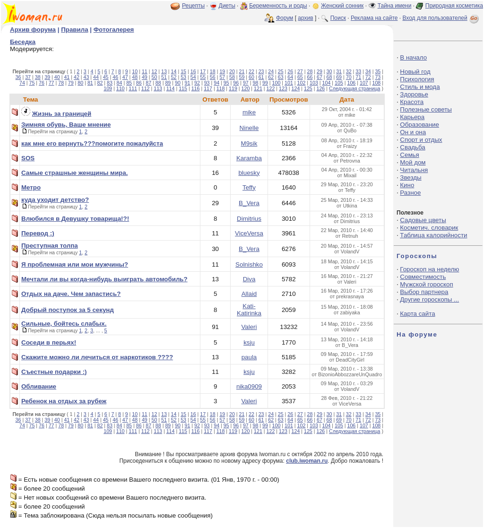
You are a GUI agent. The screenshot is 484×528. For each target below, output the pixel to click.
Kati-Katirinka (249, 310)
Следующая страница (354, 88)
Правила (74, 29)
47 (125, 77)
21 (242, 71)
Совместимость (423, 276)
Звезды (410, 177)
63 (281, 77)
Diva (249, 279)
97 (246, 83)
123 (283, 88)
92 (197, 83)
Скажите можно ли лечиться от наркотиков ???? (97, 357)
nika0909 (249, 386)
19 (222, 71)
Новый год (415, 71)
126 (321, 88)
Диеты (227, 5)
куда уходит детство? (55, 199)
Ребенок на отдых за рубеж (63, 401)
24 (271, 71)
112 (145, 88)
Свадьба (412, 147)
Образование (419, 124)
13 (164, 71)
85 (129, 83)
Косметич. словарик (429, 227)
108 (376, 83)
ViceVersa (249, 233)
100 (276, 83)
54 (193, 77)
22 (251, 71)
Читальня (414, 169)
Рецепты (193, 5)
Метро (31, 187)
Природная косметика (454, 5)
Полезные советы (426, 109)
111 (133, 88)
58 (232, 77)
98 (255, 83)
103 (314, 83)
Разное (410, 192)
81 (90, 83)
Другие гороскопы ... (429, 299)
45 (106, 77)
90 (178, 83)
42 (76, 77)
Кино (407, 185)
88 (158, 83)
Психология (417, 79)
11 (144, 71)
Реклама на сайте (374, 18)
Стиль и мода (420, 86)
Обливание (38, 386)
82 (100, 83)
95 (226, 83)
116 (195, 88)
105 (339, 83)
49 (144, 77)
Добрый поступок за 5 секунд (67, 309)
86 (139, 83)
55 (203, 77)
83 (109, 83)
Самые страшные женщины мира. (74, 172)
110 (120, 88)
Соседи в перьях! (48, 342)
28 (309, 71)
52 (174, 77)
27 (300, 71)
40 (57, 77)
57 (222, 77)
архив (305, 18)
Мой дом (412, 162)
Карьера (412, 117)
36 (18, 77)
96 (236, 83)
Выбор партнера (424, 291)
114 (170, 88)
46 (115, 77)
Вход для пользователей (441, 18)
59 (242, 77)
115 (183, 88)
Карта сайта (417, 313)
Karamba (249, 158)
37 (28, 77)
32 (349, 71)
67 (319, 77)
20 (232, 71)
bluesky (248, 172)
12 (154, 71)
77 (51, 83)
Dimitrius (249, 218)
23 (261, 71)
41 (66, 77)
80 (80, 83)
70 (349, 77)
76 (41, 83)
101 (289, 83)
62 (271, 77)
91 (187, 83)
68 (329, 77)
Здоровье (414, 94)
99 (265, 83)
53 (183, 77)
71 (358, 77)
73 (377, 77)
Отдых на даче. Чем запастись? (71, 293)
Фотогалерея (114, 29)
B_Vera (249, 203)
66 (309, 77)
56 (213, 77)
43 (86, 77)
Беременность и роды (278, 5)
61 (261, 77)
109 (108, 88)
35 (377, 71)
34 (368, 71)
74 (22, 83)
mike (249, 112)
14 (174, 71)
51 (164, 77)
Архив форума (33, 29)
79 (71, 83)
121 (258, 88)
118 (220, 88)
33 (358, 71)
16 (193, 71)
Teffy (249, 187)
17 (203, 71)
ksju (249, 342)
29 (319, 71)
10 (135, 71)
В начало (413, 57)
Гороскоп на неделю (429, 269)
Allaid (249, 293)
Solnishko (249, 264)
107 (364, 83)
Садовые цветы (423, 220)
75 (32, 83)
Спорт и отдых (421, 139)
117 (208, 88)
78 (61, 83)
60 (251, 77)
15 (183, 71)
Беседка (22, 41)
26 (290, 71)
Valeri (249, 326)
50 (154, 77)
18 (213, 71)
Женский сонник (342, 5)
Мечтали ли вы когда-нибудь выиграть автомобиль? (104, 279)
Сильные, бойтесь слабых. (63, 323)
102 (301, 83)
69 (339, 77)
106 (351, 83)
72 (368, 77)
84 (119, 83)
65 (300, 77)
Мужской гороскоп (426, 284)
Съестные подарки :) (54, 371)
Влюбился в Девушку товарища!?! (75, 218)
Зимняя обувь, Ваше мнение (66, 124)
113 (158, 88)
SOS (28, 158)
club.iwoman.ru (307, 461)
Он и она (413, 132)
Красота (412, 101)
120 (246, 88)
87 (148, 83)
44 (96, 77)
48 (135, 77)
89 (168, 83)
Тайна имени (395, 5)
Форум (284, 18)
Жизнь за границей (62, 113)
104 (326, 83)
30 (329, 71)
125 (308, 88)
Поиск (338, 18)
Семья (409, 154)
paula (249, 357)
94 (216, 83)
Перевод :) (37, 233)
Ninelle (249, 127)
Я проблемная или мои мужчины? (74, 264)
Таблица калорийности (433, 235)
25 (281, 71)
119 (233, 88)
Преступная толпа (49, 245)
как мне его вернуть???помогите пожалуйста (92, 143)
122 (271, 88)
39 (47, 77)
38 (38, 77)
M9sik (249, 143)
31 (339, 71)
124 (296, 88)
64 (290, 77)
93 (207, 83)
